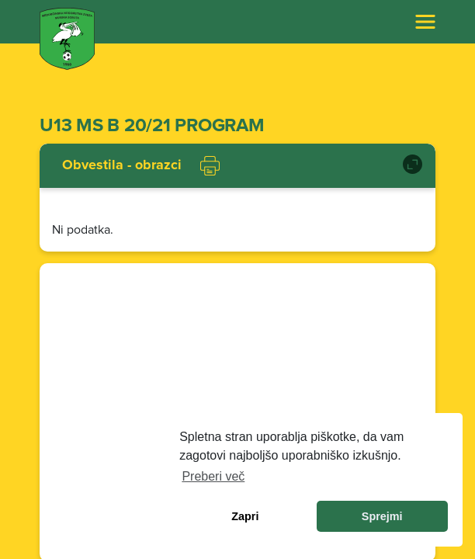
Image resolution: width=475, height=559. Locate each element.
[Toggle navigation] (425, 21)
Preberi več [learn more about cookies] (213, 476)
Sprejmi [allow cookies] (382, 516)
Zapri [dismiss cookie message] (244, 516)
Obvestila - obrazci (122, 165)
